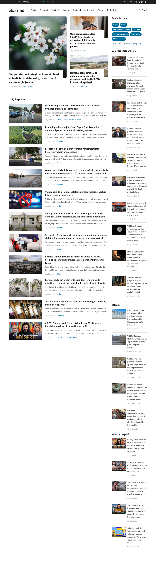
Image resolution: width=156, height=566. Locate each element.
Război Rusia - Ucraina (121, 29)
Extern (100, 10)
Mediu (115, 25)
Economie (44, 10)
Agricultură (89, 10)
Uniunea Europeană (120, 34)
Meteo (123, 25)
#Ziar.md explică (120, 434)
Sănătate (136, 29)
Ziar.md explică (119, 39)
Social (33, 10)
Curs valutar (136, 34)
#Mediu (116, 305)
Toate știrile (112, 10)
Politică (55, 10)
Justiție (66, 10)
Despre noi (127, 1)
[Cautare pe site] (141, 10)
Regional (77, 10)
